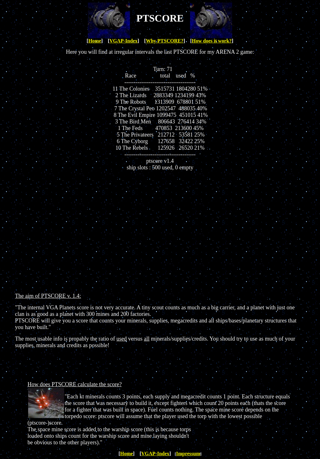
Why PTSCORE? (164, 40)
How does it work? (212, 40)
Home (94, 40)
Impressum (188, 453)
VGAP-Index (123, 40)
